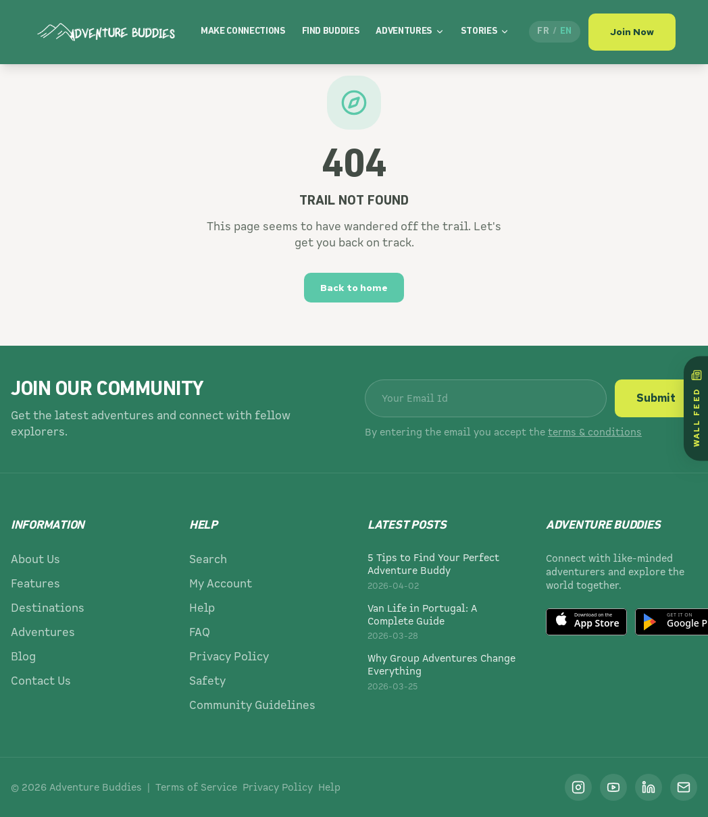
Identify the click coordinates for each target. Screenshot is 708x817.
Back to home (354, 288)
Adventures (410, 25)
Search (208, 559)
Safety (207, 681)
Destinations (47, 608)
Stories (485, 25)
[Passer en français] (554, 24)
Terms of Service (196, 787)
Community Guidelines (252, 705)
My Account (220, 584)
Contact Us (41, 681)
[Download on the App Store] (586, 621)
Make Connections (243, 25)
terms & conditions (595, 432)
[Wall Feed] (696, 409)
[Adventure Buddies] (106, 24)
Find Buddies (331, 25)
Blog (23, 657)
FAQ (199, 632)
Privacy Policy (229, 657)
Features (35, 584)
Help (202, 608)
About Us (35, 559)
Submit (656, 398)
